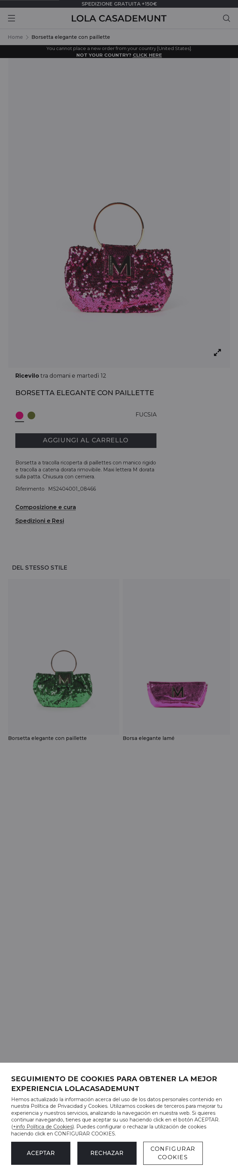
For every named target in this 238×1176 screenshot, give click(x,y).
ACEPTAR (41, 1153)
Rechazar (106, 1153)
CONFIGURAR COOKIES (173, 1153)
